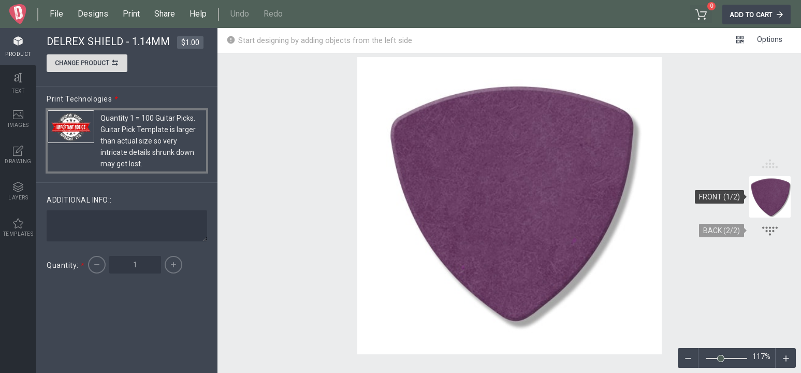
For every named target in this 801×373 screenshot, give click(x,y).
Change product (87, 64)
